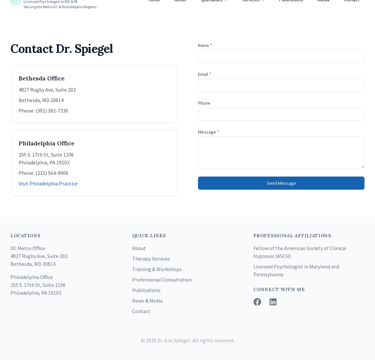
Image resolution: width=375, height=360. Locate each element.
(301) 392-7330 (51, 110)
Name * (205, 45)
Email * (204, 74)
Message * (208, 132)
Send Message (281, 183)
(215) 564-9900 (51, 173)
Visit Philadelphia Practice (48, 183)
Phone (204, 103)
